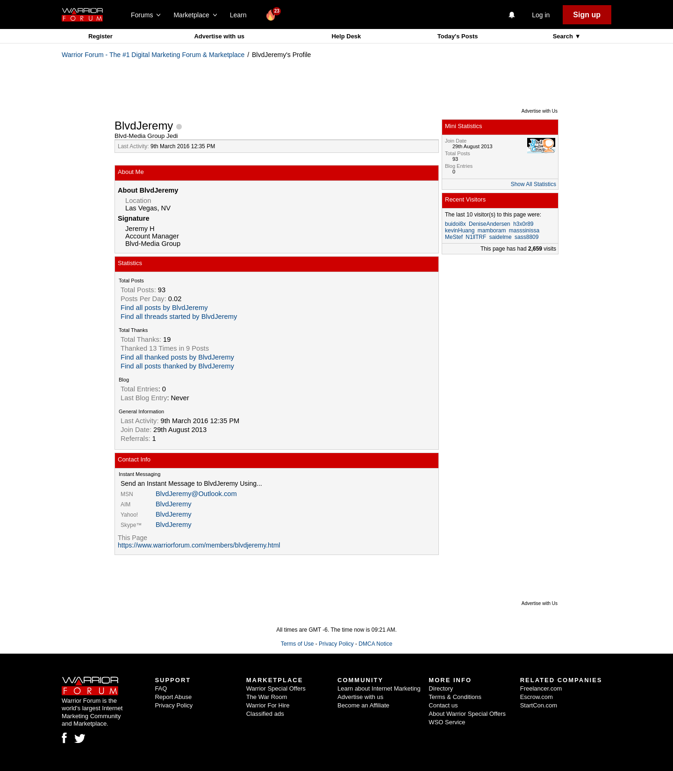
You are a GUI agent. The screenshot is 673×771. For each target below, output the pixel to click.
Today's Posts (457, 36)
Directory (441, 688)
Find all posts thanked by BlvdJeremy (177, 366)
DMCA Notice (375, 644)
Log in (541, 15)
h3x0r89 (523, 224)
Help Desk (346, 36)
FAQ (161, 688)
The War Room (266, 696)
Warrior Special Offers (276, 688)
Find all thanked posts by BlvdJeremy (177, 357)
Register (100, 36)
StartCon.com (538, 705)
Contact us (443, 705)
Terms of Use (297, 644)
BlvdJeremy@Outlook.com (196, 493)
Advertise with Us (540, 111)
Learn (241, 15)
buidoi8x (455, 224)
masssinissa (524, 230)
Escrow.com (536, 696)
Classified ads (265, 713)
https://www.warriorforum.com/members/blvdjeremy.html (199, 545)
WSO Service (447, 722)
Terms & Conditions (455, 696)
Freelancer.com (541, 688)
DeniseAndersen (489, 224)
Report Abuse (173, 696)
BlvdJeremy (174, 504)
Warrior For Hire (268, 705)
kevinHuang (459, 230)
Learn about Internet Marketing (379, 688)
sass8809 (526, 237)
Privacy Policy (336, 644)
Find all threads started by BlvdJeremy (179, 316)
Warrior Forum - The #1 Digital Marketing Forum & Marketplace (153, 54)
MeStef (454, 237)
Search (564, 36)
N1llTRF (475, 237)
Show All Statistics (533, 184)
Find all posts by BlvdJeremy (164, 307)
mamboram (492, 230)
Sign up (587, 15)
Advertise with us (219, 36)
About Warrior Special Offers (467, 713)
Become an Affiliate (363, 705)
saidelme (500, 237)
